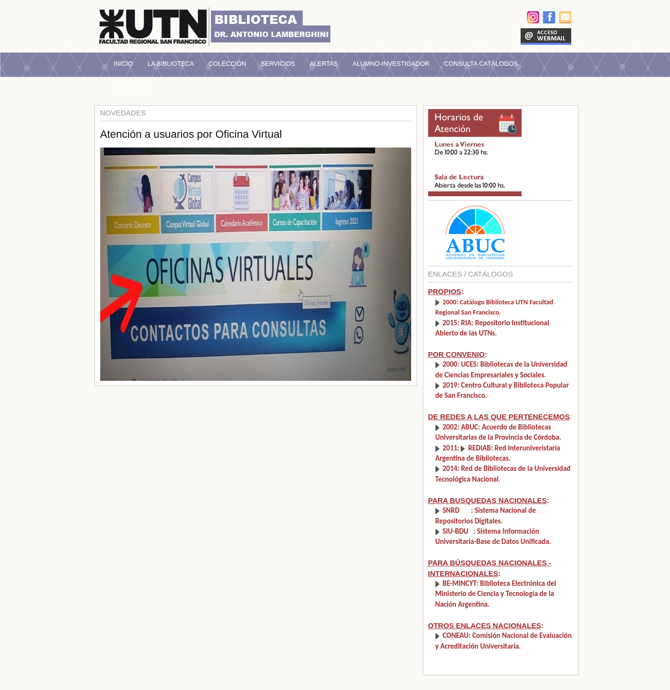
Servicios (278, 63)
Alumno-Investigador (391, 63)
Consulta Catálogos (481, 63)
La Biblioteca (170, 63)
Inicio (123, 63)
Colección (227, 63)
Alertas (323, 63)
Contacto (131, 88)
